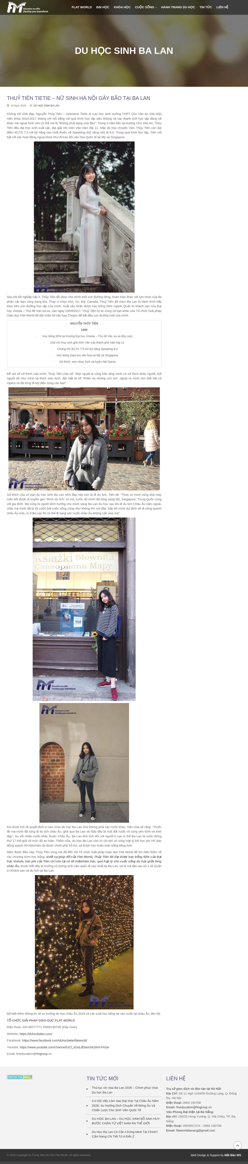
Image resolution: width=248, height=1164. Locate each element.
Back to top (238, 1145)
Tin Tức (206, 7)
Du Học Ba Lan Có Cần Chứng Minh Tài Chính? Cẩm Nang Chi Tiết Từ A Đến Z (125, 1134)
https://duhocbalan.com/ (36, 1033)
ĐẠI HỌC (102, 7)
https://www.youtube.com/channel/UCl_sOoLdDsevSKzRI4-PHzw (64, 1047)
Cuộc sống (144, 7)
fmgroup (41, 1053)
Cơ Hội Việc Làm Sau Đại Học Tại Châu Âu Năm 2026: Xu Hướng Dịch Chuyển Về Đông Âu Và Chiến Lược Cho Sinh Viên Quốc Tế (125, 1105)
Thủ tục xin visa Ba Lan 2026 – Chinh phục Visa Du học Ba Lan (125, 1090)
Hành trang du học (178, 7)
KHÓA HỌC (122, 7)
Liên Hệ (222, 7)
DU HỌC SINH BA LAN (46, 105)
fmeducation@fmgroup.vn (194, 1107)
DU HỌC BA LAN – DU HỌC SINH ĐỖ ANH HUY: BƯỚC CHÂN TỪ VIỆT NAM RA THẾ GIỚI (126, 1121)
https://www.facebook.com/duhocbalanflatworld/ (54, 1040)
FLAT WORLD (82, 7)
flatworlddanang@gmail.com (195, 1130)
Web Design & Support (205, 1155)
